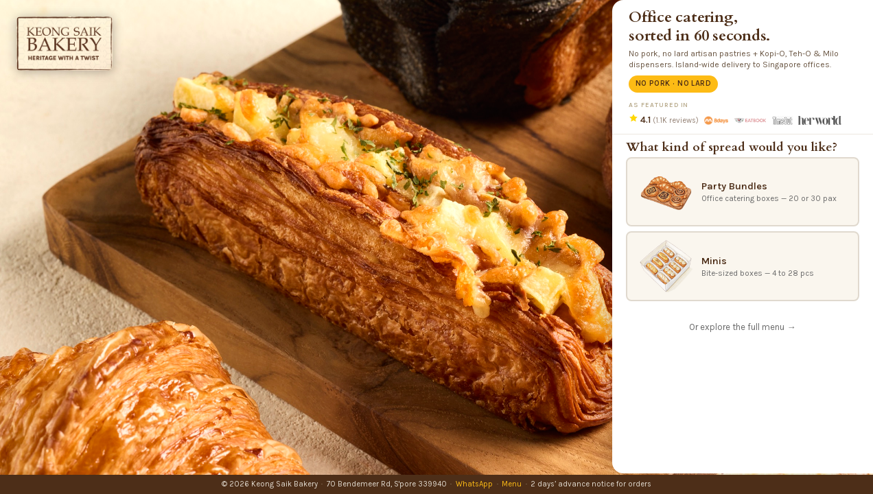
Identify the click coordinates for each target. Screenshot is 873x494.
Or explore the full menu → (742, 327)
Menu (512, 484)
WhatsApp (474, 484)
